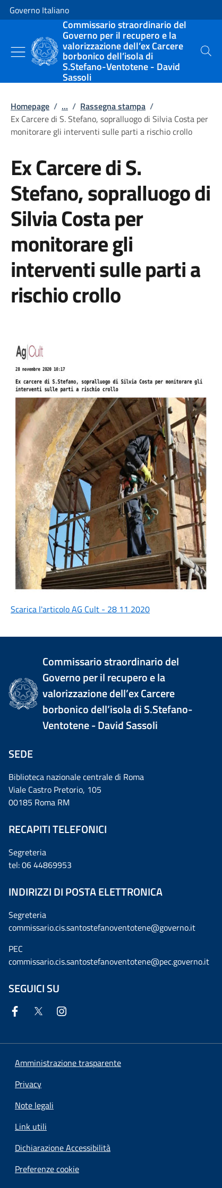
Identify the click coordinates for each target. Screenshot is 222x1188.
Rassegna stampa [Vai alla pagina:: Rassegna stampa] (113, 106)
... (65, 106)
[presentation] (206, 51)
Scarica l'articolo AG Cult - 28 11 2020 (80, 609)
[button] (47, 1169)
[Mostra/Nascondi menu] (18, 52)
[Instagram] (63, 1011)
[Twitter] (40, 1011)
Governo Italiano (39, 10)
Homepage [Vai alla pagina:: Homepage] (30, 106)
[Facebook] (16, 1011)
